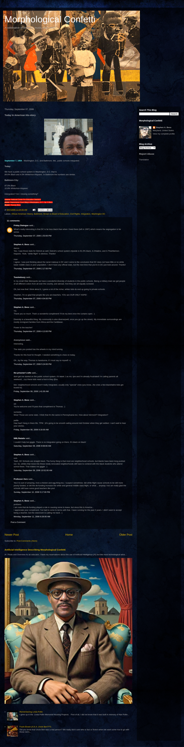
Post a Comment (18, 522)
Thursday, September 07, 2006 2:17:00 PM (32, 268)
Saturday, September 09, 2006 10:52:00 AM (33, 470)
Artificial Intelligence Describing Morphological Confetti (35, 549)
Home (69, 534)
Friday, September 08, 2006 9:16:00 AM (31, 430)
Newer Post (12, 534)
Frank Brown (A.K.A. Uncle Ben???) (35, 727)
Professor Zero (21, 479)
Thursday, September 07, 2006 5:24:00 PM (32, 364)
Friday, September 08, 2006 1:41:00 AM (31, 391)
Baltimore (38, 214)
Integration (85, 214)
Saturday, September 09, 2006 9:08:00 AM (32, 446)
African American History (22, 214)
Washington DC (98, 214)
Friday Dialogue (21, 225)
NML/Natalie (19, 438)
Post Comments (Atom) (27, 541)
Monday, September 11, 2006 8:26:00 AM (32, 516)
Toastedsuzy (20, 277)
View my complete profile (164, 134)
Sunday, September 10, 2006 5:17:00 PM (32, 492)
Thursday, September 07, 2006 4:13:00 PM (32, 331)
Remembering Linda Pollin (31, 712)
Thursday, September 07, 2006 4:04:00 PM (32, 298)
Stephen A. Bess (21, 244)
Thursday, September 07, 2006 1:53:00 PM (32, 236)
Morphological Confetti (50, 19)
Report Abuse (146, 154)
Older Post (125, 534)
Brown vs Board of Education (56, 214)
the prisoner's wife (22, 373)
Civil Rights (75, 214)
